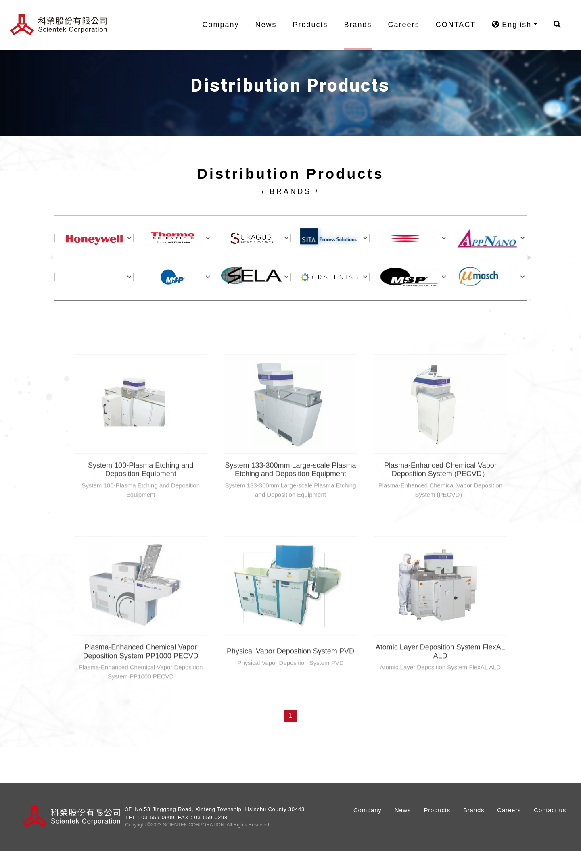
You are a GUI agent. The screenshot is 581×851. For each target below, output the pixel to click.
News (270, 25)
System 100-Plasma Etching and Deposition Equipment (140, 492)
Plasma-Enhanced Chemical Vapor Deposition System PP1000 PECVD (141, 674)
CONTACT (460, 25)
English (515, 25)
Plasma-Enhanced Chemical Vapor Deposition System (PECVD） (440, 492)
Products (314, 25)
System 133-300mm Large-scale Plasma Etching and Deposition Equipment (290, 492)
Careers (408, 25)
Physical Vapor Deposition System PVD (290, 674)
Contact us (550, 810)
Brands (362, 25)
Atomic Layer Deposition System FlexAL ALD (440, 674)
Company (225, 25)
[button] (530, 259)
